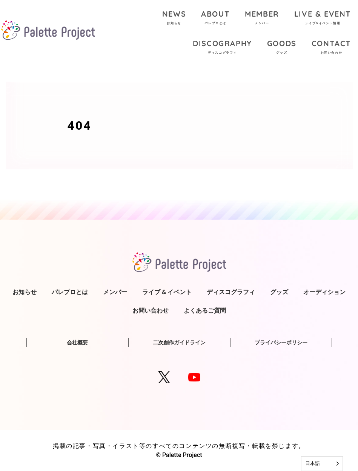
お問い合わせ (150, 310)
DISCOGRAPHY (222, 48)
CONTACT (331, 48)
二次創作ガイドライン (179, 342)
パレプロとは (70, 292)
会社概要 (77, 342)
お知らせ (24, 292)
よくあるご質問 (205, 310)
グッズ (279, 292)
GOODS (282, 48)
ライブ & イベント (167, 292)
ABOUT (215, 18)
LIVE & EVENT (322, 18)
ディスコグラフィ (231, 292)
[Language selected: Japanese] (322, 463)
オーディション (324, 292)
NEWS (174, 18)
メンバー (115, 292)
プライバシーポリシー (281, 342)
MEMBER (262, 18)
